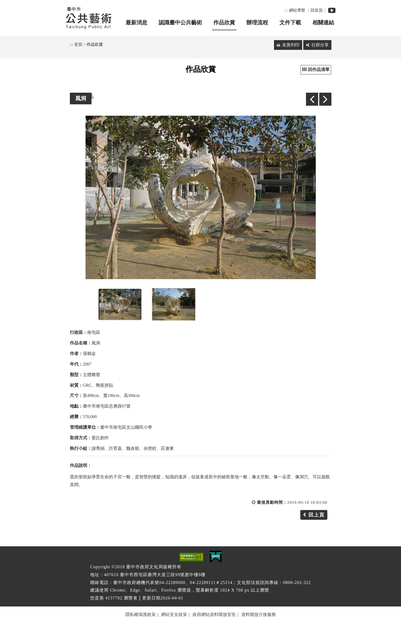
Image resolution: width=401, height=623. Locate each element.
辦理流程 (257, 22)
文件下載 (290, 22)
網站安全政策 (174, 614)
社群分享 (320, 45)
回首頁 (317, 10)
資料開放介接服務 (258, 614)
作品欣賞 (224, 22)
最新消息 (136, 22)
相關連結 (323, 22)
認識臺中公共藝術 (180, 22)
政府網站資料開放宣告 (214, 614)
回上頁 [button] (316, 515)
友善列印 (290, 45)
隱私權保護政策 (140, 614)
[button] (200, 542)
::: (286, 10)
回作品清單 (316, 69)
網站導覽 (297, 10)
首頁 (78, 44)
